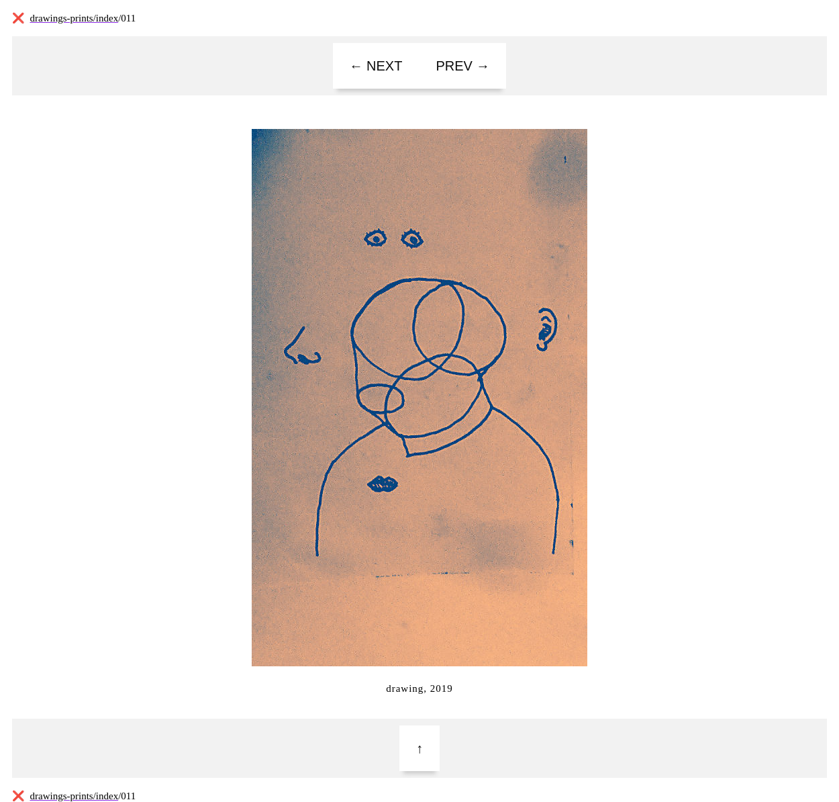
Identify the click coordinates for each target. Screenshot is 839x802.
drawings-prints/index (74, 18)
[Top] (419, 748)
